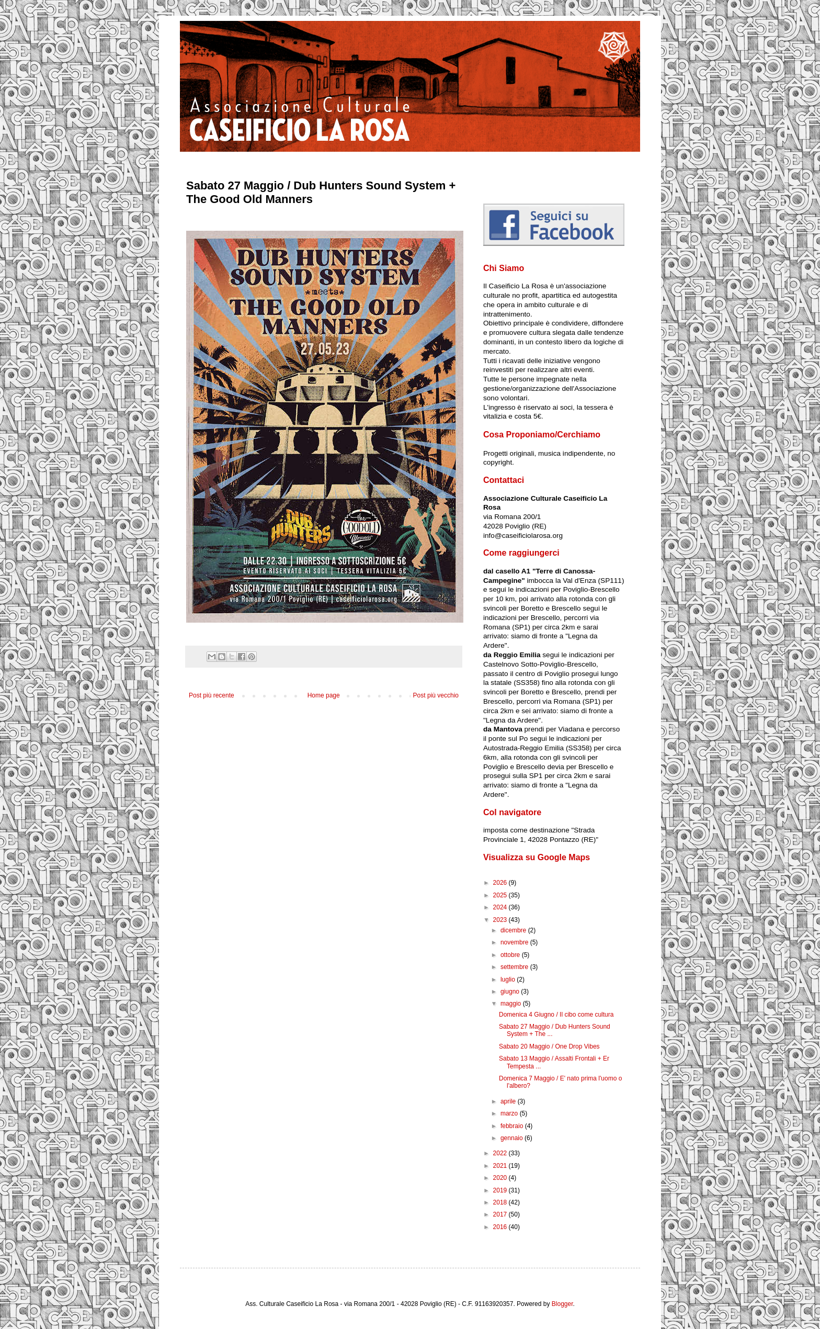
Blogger (562, 1304)
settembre (515, 967)
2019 (501, 1190)
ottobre (511, 955)
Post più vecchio (436, 695)
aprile (509, 1101)
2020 (501, 1177)
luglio (508, 979)
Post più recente (211, 695)
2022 (501, 1153)
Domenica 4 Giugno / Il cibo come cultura (556, 1014)
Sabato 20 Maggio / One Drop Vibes (549, 1046)
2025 (501, 895)
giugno (510, 991)
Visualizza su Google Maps (536, 857)
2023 (501, 919)
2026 (501, 882)
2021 (501, 1165)
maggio (511, 1003)
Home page (324, 695)
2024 (501, 907)
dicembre (514, 930)
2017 (501, 1214)
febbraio (512, 1126)
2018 (501, 1202)
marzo (510, 1113)
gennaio (512, 1138)
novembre (515, 942)
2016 (501, 1227)
